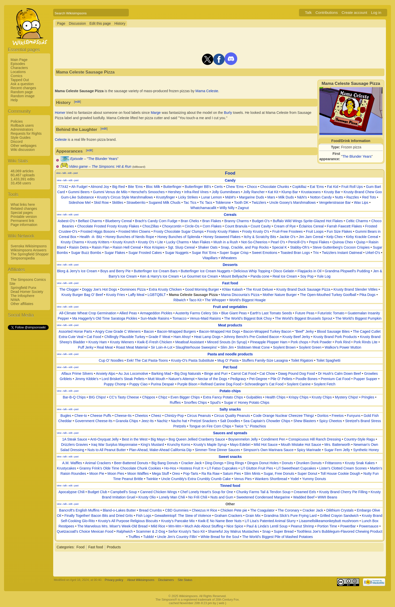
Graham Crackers (228, 516)
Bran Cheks (190, 221)
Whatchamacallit (203, 208)
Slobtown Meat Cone (253, 347)
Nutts (339, 197)
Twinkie (152, 479)
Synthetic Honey (366, 450)
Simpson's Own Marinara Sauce (268, 450)
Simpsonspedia (23, 258)
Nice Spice (234, 526)
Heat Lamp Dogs (207, 337)
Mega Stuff (160, 473)
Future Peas (304, 313)
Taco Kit (195, 300)
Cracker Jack (191, 463)
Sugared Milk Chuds (164, 202)
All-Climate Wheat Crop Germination (87, 313)
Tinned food (230, 486)
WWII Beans (327, 497)
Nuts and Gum (221, 497)
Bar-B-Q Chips (74, 397)
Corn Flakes (212, 226)
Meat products (230, 325)
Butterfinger (172, 187)
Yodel (294, 479)
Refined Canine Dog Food (221, 384)
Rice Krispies (154, 247)
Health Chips (275, 397)
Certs (218, 187)
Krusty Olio (147, 497)
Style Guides (21, 138)
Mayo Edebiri (240, 445)
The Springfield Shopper (30, 254)
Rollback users (22, 125)
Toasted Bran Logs (295, 253)
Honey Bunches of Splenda (178, 237)
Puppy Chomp (115, 384)
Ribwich (179, 300)
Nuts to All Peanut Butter (106, 450)
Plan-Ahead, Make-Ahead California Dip (160, 450)
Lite (160, 242)
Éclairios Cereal (311, 226)
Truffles (134, 537)
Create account (354, 12)
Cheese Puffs (100, 416)
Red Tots (369, 197)
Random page (22, 92)
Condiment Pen (273, 439)
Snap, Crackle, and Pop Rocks (245, 247)
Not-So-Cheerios (254, 242)
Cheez (156, 416)
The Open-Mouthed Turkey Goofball (328, 295)
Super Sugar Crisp (234, 253)
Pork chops (299, 342)
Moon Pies (115, 473)
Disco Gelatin (283, 271)
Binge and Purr (216, 374)
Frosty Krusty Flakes (223, 231)
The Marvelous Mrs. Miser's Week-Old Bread (112, 526)
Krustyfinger (165, 197)
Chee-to (80, 416)
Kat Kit (273, 192)
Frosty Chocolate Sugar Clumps (178, 231)
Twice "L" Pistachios (250, 426)
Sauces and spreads (230, 433)
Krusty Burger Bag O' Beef (82, 295)
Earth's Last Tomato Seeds (271, 313)
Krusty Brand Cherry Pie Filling (343, 492)
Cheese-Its (123, 416)
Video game (78, 166)
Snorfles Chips (195, 402)
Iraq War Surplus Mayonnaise (114, 445)
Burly (228, 113)
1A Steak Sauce (74, 439)
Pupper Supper (365, 379)
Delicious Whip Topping (251, 271)
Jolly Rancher (254, 192)
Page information (24, 225)
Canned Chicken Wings (158, 492)
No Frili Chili (197, 497)
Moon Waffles (138, 473)
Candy (230, 180)
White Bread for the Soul (220, 537)
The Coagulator (262, 510)
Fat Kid (332, 187)
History (120, 23)
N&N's (302, 197)
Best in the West (134, 439)
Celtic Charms (357, 221)
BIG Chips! (97, 397)
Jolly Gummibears (226, 192)
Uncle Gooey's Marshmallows (292, 202)
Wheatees (229, 258)
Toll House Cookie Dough (340, 473)
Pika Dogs (367, 295)
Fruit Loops (315, 231)
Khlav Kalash (232, 289)
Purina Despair (162, 384)
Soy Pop (307, 276)
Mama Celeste (206, 91)
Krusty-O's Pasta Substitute (192, 360)
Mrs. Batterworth (337, 445)
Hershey (174, 192)
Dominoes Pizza (133, 289)
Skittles (117, 202)
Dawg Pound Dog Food (296, 374)
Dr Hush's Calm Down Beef (339, 374)
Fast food (230, 283)
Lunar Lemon (211, 197)
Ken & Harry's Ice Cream (159, 276)
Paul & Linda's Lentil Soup (267, 526)
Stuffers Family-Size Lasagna (265, 360)
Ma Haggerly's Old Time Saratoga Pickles (104, 318)
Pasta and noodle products (230, 354)
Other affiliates (22, 304)
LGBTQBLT (156, 295)
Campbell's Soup (123, 492)
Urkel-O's (373, 253)
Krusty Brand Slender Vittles (355, 289)
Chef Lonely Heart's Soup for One (206, 492)
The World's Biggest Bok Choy (248, 318)
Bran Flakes (211, 221)
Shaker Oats (208, 247)
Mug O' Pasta (227, 360)
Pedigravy (238, 379)
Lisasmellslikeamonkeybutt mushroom (329, 521)
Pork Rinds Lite (366, 342)
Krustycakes (66, 468)
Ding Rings (235, 463)
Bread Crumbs (150, 510)
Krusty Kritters (98, 242)
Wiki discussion (23, 150)
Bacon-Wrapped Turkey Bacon (267, 331)
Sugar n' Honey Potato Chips (246, 402)
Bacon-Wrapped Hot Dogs (219, 331)
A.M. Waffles (72, 463)
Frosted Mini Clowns (134, 231)
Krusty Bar (332, 192)
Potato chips (230, 391)
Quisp (361, 242)
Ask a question (22, 84)
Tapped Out (20, 80)
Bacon (149, 331)
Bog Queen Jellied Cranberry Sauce (197, 439)
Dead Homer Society (27, 292)
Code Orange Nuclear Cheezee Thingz (283, 416)
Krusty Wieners (122, 342)
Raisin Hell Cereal (127, 247)
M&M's (230, 197)
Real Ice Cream (284, 276)
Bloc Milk (153, 187)
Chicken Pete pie (233, 510)
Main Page (19, 60)
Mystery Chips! (346, 397)
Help (14, 100)
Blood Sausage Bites (333, 331)
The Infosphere (22, 296)
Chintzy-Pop (174, 416)
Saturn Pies (232, 473)
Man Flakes (201, 242)
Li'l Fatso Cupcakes (222, 468)
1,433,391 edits (23, 179)
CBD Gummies (177, 510)
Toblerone (223, 202)
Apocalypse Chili (71, 492)
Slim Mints (252, 473)
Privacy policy (114, 580)
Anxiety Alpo (105, 374)
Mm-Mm (174, 526)
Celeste (61, 140)
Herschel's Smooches (148, 192)
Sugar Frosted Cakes (145, 253)
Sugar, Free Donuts (279, 473)
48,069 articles (22, 171)
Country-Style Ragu (359, 439)
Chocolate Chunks (274, 187)
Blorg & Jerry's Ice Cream (77, 271)
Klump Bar (290, 192)
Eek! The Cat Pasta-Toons (147, 360)
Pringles (367, 397)
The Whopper (215, 300)
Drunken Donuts (309, 463)
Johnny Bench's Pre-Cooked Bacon (251, 337)
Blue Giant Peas (234, 313)
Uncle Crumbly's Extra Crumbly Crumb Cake (196, 479)
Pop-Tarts (190, 473)
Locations (18, 72)
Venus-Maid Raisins (205, 318)
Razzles (352, 197)
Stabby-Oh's (300, 247)
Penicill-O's (297, 242)
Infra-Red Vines (196, 192)
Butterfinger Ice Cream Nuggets (205, 271)
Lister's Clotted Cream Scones (343, 468)
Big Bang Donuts (164, 463)
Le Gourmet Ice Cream (200, 276)
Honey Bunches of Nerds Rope (129, 237)
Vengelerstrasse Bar (335, 202)
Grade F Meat (159, 337)
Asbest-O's (66, 221)
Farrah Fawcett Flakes (344, 226)
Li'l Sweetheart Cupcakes (296, 468)
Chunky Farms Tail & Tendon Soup (263, 492)
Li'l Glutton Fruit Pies (257, 468)
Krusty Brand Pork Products (335, 337)
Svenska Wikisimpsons (29, 246)
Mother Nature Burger (280, 295)
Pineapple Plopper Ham (268, 342)
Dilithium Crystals (339, 510)
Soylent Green (310, 347)
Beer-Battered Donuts (131, 463)
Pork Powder (322, 342)
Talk (308, 12)
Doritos (322, 416)
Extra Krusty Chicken (165, 289)
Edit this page (100, 23)
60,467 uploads (23, 175)
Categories (65, 547)
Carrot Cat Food (243, 374)
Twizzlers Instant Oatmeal (342, 253)
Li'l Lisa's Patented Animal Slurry (270, 521)
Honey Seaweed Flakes (222, 237)
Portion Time (327, 526)
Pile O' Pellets (281, 379)
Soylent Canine (299, 384)
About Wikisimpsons (140, 580)
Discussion (77, 23)
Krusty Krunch (124, 242)
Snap (266, 531)
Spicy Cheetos (330, 421)
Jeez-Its (147, 421)
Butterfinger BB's (198, 187)
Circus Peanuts (199, 416)
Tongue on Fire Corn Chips (210, 426)
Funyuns (353, 416)
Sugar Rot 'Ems (204, 253)
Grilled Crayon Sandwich (339, 516)
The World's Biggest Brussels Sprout (303, 318)
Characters (19, 68)
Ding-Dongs (214, 463)
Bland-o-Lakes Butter (119, 510)
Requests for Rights (26, 133)
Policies (17, 121)
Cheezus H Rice (204, 510)
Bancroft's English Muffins (79, 510)
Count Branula (236, 226)
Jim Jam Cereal (311, 237)
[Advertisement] (28, 406)
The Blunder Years (356, 156)
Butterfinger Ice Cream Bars (156, 271)
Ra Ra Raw (210, 473)
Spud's (215, 402)
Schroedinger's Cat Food (264, 384)
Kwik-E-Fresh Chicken (154, 342)
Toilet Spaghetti (328, 360)
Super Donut (307, 473)
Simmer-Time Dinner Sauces (217, 450)
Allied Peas (128, 313)
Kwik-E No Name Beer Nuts (219, 521)
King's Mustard (152, 445)
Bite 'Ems (135, 187)
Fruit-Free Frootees (287, 231)
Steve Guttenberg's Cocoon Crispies (341, 247)
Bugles (65, 416)
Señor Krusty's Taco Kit (186, 531)
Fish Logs (143, 516)
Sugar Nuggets (177, 253)
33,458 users (21, 183)
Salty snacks (230, 409)
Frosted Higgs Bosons (97, 231)
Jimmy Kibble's (87, 379)
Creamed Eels (305, 492)
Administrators (22, 129)
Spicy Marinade (309, 450)
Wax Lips (361, 202)
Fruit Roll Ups (352, 187)
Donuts (287, 463)
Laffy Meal (136, 295)
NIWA (15, 300)
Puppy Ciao (138, 384)
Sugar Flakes (114, 253)
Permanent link (22, 221)
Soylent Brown (284, 347)
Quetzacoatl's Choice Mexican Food (85, 531)
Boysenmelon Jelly (243, 439)
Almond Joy (99, 187)
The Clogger (69, 289)
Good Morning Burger (202, 289)
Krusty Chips (322, 397)
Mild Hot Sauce (266, 445)
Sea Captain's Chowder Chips (266, 421)
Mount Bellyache (234, 276)
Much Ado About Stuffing (204, 526)
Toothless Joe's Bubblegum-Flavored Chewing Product (339, 531)
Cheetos (141, 416)
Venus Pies (243, 479)
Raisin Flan (100, 247)
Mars (271, 197)
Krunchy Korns (178, 445)
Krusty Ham (97, 342)
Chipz (162, 397)
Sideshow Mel (79, 202)
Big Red (118, 187)
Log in (376, 12)
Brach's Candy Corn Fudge (156, 221)
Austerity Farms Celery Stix (196, 313)
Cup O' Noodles (111, 360)
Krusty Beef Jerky (296, 337)
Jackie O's (287, 237)
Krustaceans (311, 192)
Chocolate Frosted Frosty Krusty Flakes (108, 226)
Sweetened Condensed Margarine (263, 497)
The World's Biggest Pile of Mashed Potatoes (277, 537)
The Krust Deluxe (259, 289)
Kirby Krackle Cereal (362, 237)
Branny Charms (236, 221)
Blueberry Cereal (118, 221)
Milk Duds (286, 197)
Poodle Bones (306, 379)
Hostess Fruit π (191, 468)
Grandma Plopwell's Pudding (347, 271)
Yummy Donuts (314, 479)
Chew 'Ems (235, 187)
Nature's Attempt (182, 379)
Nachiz (162, 421)
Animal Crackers (98, 463)
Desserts (230, 265)
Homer (60, 113)
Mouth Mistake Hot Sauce (301, 445)
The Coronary (288, 510)
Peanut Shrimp (302, 526)
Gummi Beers (79, 192)
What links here (23, 205)
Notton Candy (321, 197)
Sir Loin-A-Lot (161, 347)
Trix (316, 253)
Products (114, 547)
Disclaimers (166, 580)
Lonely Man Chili (172, 497)
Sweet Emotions (264, 253)
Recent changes (23, 88)
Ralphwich (124, 531)
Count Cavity (261, 226)
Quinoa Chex (342, 242)
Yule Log (324, 276)
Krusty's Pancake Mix (178, 521)
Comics (16, 76)
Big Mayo (158, 439)
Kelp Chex (334, 237)
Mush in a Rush (226, 242)
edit (77, 102)
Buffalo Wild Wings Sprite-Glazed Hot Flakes (308, 221)
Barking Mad (161, 374)
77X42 (63, 187)
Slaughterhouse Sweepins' (196, 347)
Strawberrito (136, 202)
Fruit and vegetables (230, 307)
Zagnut (243, 208)
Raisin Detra (78, 247)
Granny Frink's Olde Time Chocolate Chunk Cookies (120, 468)
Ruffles (175, 402)
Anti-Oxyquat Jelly (104, 439)
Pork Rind (342, 342)
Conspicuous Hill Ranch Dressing (314, 439)
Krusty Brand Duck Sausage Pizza (303, 289)
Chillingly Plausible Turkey (124, 337)
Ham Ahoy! (182, 337)
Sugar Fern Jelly (337, 450)
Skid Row (101, 202)
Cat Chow (267, 374)
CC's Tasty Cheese (124, 397)
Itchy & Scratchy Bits (260, 237)
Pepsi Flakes (319, 242)
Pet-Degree (258, 379)
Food (230, 173)
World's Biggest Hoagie (247, 300)
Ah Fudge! (79, 187)
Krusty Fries (115, 295)
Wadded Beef (303, 497)
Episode (76, 159)
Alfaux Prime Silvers (77, 374)
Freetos (338, 416)
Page (61, 23)
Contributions (327, 12)
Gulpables (254, 397)
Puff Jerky (86, 347)
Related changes (24, 209)
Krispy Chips (299, 397)
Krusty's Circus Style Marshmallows (125, 197)
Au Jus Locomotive (133, 374)
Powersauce (368, 526)
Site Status (185, 580)
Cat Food (94, 337)
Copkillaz (299, 187)
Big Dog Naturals (187, 374)
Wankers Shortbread (271, 479)
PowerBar (348, 526)
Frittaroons (333, 463)
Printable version (24, 217)
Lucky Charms (177, 242)
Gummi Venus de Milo (110, 192)
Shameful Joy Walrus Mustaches (233, 531)
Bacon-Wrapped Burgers (176, 331)
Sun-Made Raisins (154, 318)
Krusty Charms (72, 242)
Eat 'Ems (317, 187)
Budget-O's (261, 221)
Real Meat (105, 347)
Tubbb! (148, 537)
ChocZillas (150, 226)
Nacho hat (179, 421)
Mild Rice (158, 526)
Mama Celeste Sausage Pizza (193, 295)
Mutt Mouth (156, 379)
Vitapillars (210, 258)
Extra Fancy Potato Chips (223, 397)
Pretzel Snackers (203, 421)
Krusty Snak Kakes (360, 463)
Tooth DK (241, 202)
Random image (23, 96)
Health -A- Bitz (91, 237)
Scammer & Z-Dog (150, 531)
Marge (156, 113)
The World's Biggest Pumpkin (358, 318)
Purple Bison (187, 384)
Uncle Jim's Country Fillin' (177, 537)
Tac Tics (190, 202)
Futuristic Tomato (331, 313)
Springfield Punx (23, 288)
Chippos (148, 397)
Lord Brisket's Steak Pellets (123, 379)
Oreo (176, 473)
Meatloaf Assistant (189, 342)
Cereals (230, 215)
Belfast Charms (90, 221)
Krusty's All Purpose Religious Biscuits (128, 521)
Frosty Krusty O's (255, 231)
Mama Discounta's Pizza (240, 295)
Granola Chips (127, 421)
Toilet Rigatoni (302, 360)
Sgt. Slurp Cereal (181, 247)
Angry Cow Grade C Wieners (118, 331)
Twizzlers (259, 202)
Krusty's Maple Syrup (210, 445)
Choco (252, 187)
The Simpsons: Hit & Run (111, 166)
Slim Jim (227, 347)
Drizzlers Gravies (74, 445)
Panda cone (260, 276)
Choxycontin (171, 226)
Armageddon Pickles (156, 313)
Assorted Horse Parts (75, 331)
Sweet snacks (230, 457)
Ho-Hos (170, 468)
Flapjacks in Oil (309, 271)
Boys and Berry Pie (115, 271)
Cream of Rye (285, 226)
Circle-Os (192, 226)
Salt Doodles (230, 421)
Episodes (18, 64)
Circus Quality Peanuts (232, 416)
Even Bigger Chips (185, 397)
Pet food (230, 367)
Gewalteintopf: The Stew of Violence (183, 516)
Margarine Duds (251, 197)
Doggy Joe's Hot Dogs (99, 289)
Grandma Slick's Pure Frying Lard (290, 516)
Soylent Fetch (325, 384)
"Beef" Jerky (304, 331)
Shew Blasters (304, 421)
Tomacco (179, 318)
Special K (279, 247)
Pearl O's (278, 242)
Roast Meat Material (131, 347)
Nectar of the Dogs (212, 379)
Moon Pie (96, 473)
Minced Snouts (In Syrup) (227, 342)
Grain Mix (253, 516)
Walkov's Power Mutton (343, 347)
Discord (16, 142)
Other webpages (24, 146)
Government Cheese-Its (93, 421)
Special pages (22, 213)
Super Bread (284, 531)
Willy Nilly (227, 208)
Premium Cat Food (335, 379)
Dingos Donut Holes (263, 463)
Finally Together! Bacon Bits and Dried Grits (98, 516)
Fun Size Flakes (339, 231)
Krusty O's (146, 242)
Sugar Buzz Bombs (86, 253)
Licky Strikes (188, 197)
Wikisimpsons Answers (28, 250)
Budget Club (97, 492)
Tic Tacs (205, 202)
